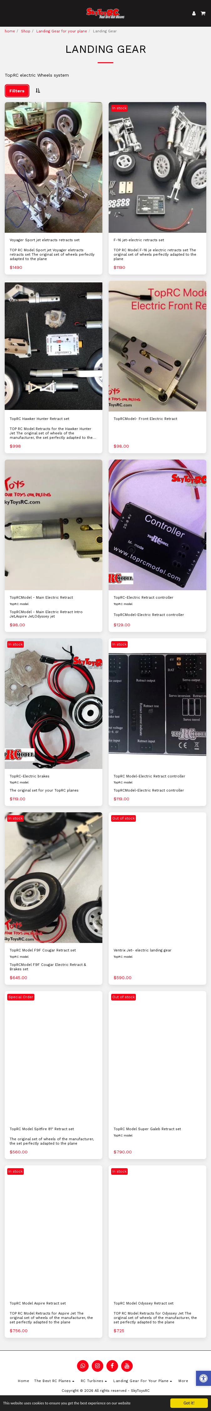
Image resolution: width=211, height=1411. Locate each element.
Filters (16, 90)
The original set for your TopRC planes (44, 790)
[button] (7, 13)
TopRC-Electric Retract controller (143, 598)
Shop (25, 31)
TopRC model (19, 604)
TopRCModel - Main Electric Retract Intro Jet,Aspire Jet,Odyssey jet (46, 614)
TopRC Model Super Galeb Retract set (147, 1129)
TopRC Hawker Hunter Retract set (39, 419)
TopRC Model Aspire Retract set (38, 1303)
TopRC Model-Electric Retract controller (149, 776)
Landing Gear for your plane (61, 31)
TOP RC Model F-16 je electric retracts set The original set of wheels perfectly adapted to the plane (155, 254)
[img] (53, 167)
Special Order (20, 997)
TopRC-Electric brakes (29, 776)
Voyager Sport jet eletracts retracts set (45, 240)
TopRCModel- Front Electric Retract (145, 419)
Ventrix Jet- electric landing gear (143, 950)
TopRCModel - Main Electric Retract (41, 598)
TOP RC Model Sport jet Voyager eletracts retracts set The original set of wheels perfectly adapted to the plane (52, 254)
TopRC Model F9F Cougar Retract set (43, 950)
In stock (119, 108)
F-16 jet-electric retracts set (139, 240)
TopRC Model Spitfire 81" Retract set (42, 1129)
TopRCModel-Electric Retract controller (149, 615)
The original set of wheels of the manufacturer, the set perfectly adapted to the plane (52, 1141)
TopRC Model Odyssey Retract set (143, 1303)
